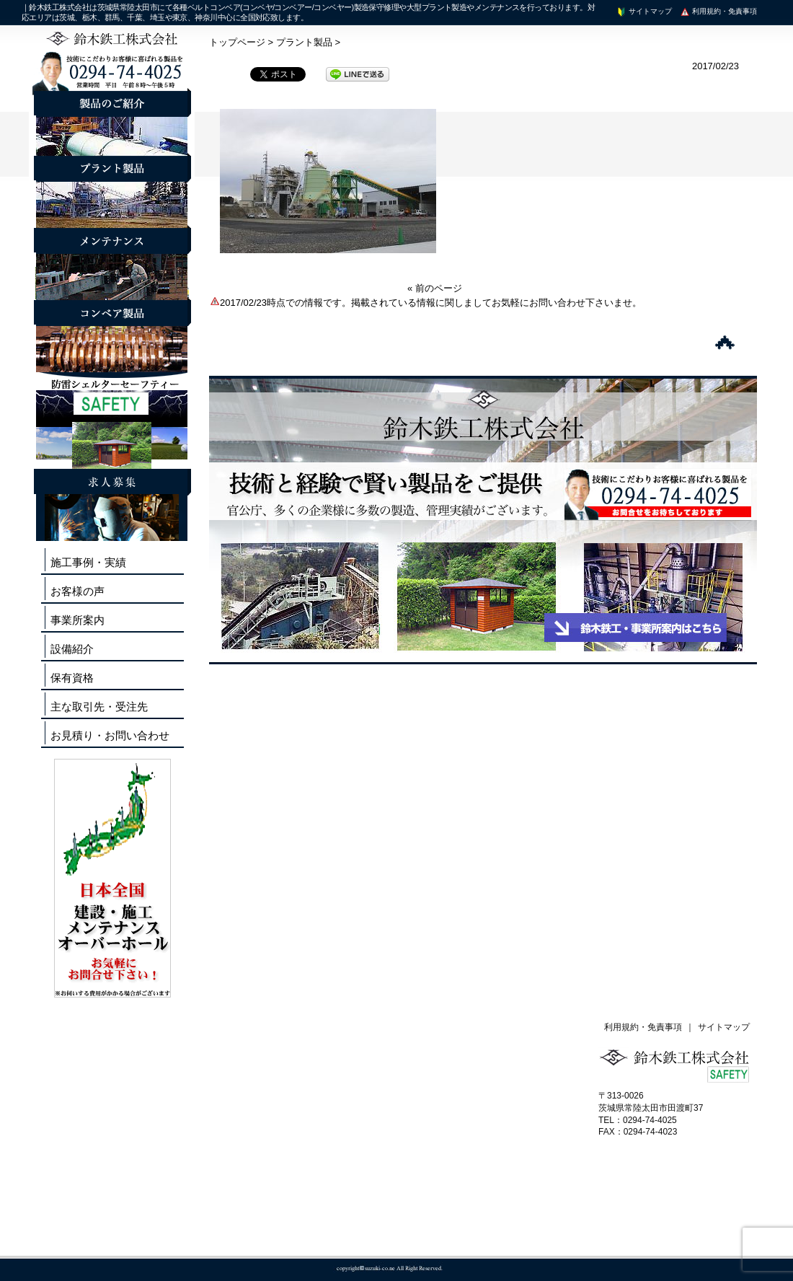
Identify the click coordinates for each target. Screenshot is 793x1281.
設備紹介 (72, 649)
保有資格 (72, 678)
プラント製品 (304, 42)
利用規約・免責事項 (718, 11)
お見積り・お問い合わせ (109, 735)
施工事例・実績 (88, 562)
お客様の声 (77, 591)
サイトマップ (644, 11)
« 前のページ (434, 288)
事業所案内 (77, 620)
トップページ (237, 42)
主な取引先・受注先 (99, 706)
